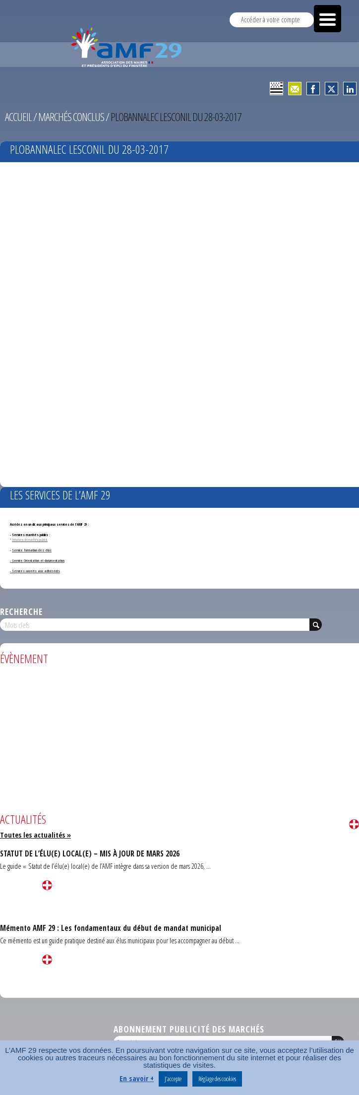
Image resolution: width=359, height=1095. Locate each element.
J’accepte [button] (173, 1078)
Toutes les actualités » (35, 835)
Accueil (18, 116)
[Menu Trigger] (327, 18)
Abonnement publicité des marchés (189, 1029)
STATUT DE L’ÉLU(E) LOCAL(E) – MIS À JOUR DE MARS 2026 (90, 853)
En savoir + (137, 1078)
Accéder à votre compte (270, 19)
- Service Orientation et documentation (37, 560)
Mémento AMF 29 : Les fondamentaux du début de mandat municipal (110, 928)
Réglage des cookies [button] (217, 1078)
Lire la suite (354, 824)
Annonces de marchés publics (30, 539)
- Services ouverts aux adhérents (35, 570)
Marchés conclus (71, 116)
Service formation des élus (32, 550)
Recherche (21, 611)
